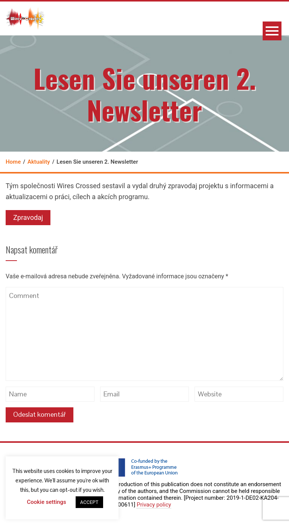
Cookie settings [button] (46, 502)
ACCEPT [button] (89, 502)
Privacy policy (154, 504)
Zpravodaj (28, 217)
